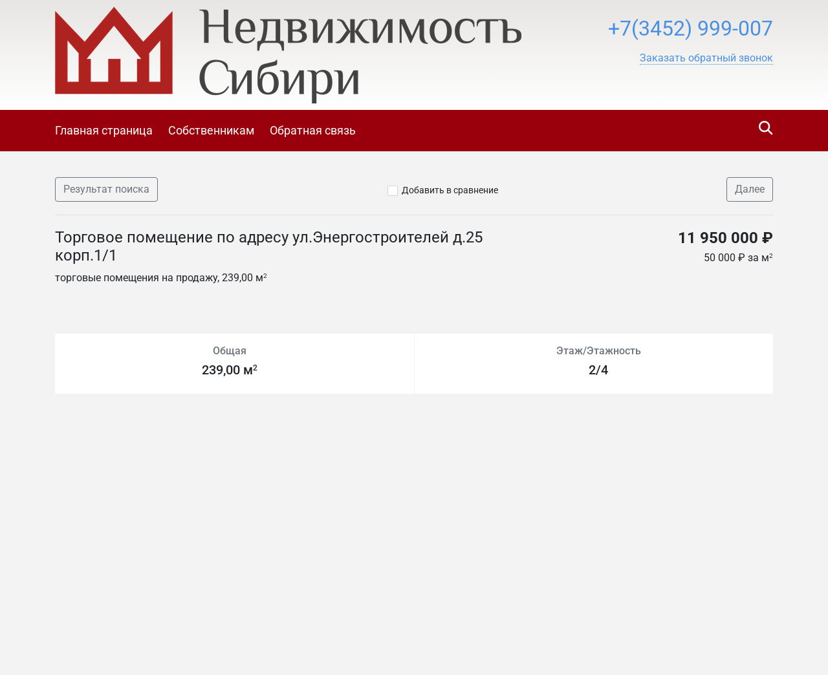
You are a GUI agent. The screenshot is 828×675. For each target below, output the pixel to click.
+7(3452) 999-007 (690, 28)
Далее (750, 189)
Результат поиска (106, 189)
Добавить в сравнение (450, 190)
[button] (706, 58)
